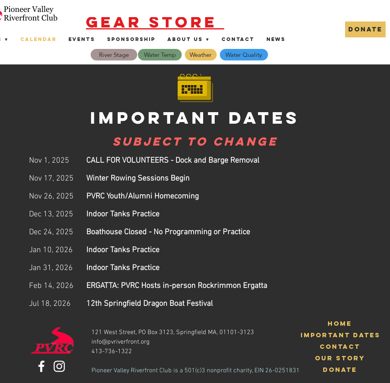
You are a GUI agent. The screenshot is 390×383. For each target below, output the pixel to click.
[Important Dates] (340, 335)
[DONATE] (365, 29)
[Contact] (339, 346)
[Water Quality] (244, 54)
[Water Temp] (160, 54)
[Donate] (339, 369)
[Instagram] (59, 366)
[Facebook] (41, 366)
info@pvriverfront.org (120, 342)
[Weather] (201, 54)
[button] (188, 39)
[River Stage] (114, 54)
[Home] (340, 323)
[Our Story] (339, 358)
